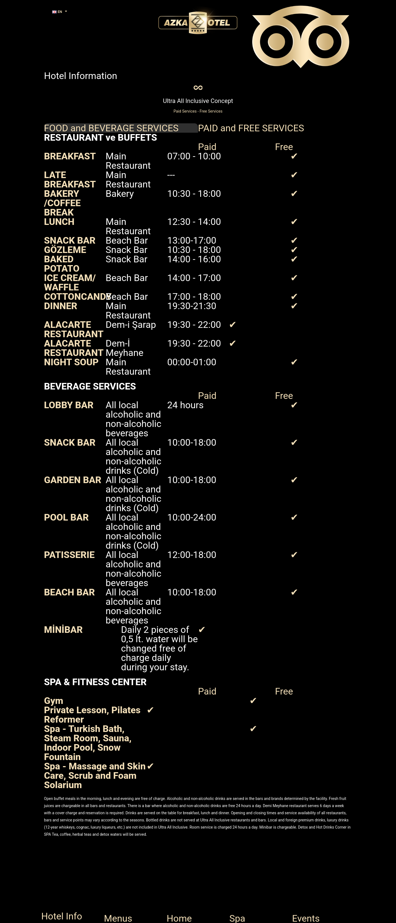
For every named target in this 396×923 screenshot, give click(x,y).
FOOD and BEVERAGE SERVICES (111, 132)
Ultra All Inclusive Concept (198, 105)
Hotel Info (61, 916)
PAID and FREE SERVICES (251, 132)
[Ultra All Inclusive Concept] (198, 90)
